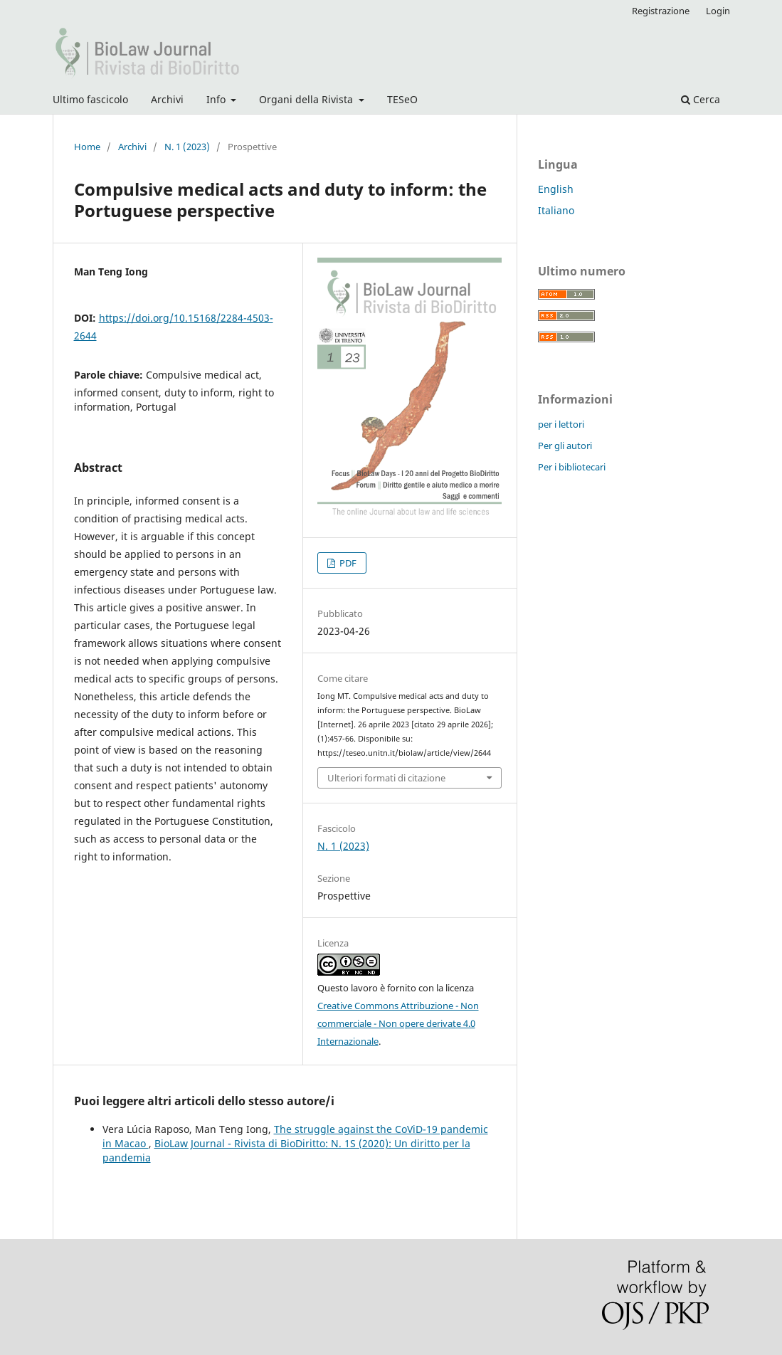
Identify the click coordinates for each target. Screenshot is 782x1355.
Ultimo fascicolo (90, 99)
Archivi (167, 99)
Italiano (556, 210)
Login (718, 10)
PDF (346, 563)
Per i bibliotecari (572, 466)
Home (87, 146)
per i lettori (561, 424)
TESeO (402, 99)
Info (217, 99)
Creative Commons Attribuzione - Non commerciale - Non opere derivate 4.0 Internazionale (398, 1023)
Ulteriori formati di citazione (386, 777)
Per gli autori (565, 445)
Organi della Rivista (307, 99)
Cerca (700, 99)
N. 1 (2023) (187, 146)
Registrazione (660, 10)
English (556, 189)
